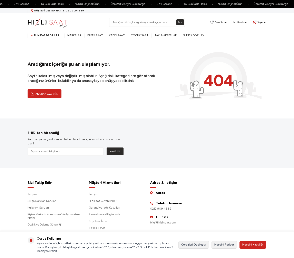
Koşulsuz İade (98, 221)
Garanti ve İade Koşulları (104, 207)
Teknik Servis (97, 228)
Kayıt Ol (115, 151)
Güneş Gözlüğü (194, 35)
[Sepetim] (259, 22)
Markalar (74, 35)
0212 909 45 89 (161, 208)
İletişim (32, 194)
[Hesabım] (240, 22)
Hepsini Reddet (224, 244)
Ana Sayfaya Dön (44, 93)
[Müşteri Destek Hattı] (57, 10)
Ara (180, 22)
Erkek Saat (95, 35)
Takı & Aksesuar (166, 35)
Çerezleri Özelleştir (193, 244)
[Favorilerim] (218, 22)
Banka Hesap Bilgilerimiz (104, 214)
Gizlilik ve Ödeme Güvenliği (44, 224)
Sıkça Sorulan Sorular (42, 201)
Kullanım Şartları (38, 207)
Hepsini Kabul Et (253, 244)
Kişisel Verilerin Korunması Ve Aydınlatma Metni (54, 216)
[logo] (47, 22)
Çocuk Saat (139, 35)
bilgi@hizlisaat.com (163, 222)
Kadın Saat (117, 35)
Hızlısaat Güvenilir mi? (103, 201)
